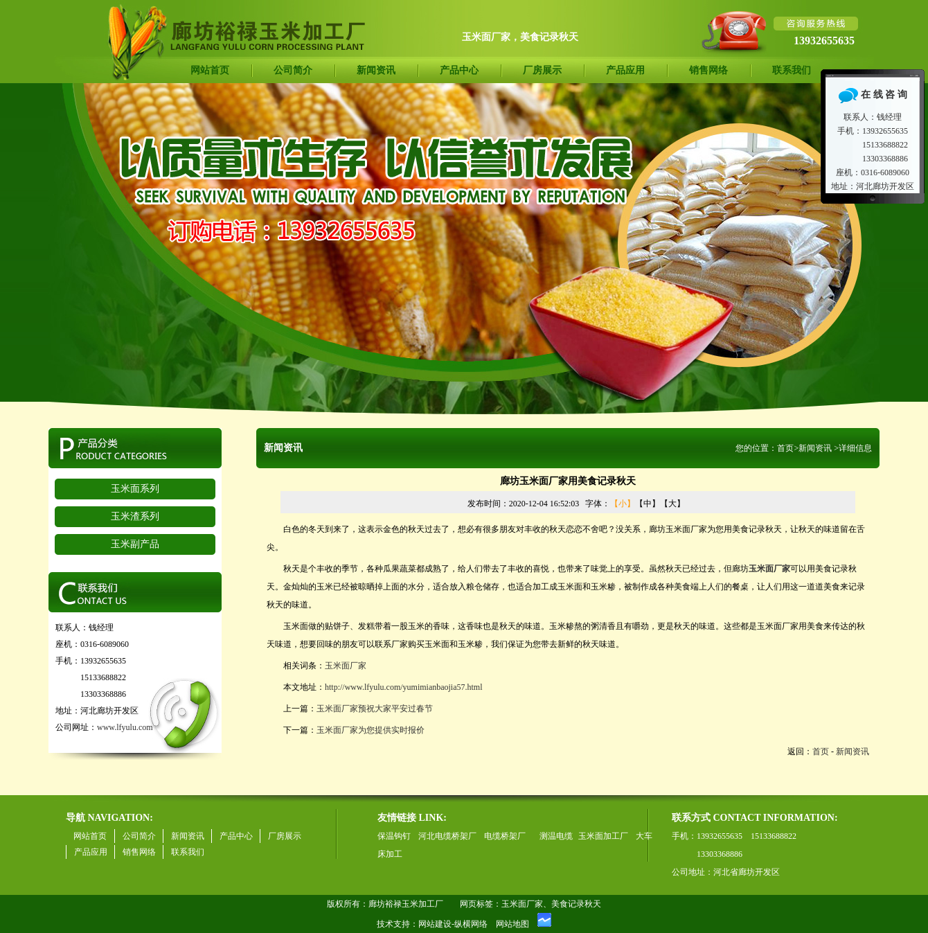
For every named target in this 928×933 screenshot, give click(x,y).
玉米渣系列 (135, 516)
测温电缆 (556, 836)
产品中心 (459, 70)
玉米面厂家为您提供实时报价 (370, 730)
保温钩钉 (394, 836)
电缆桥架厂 (505, 836)
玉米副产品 (135, 544)
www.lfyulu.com (125, 727)
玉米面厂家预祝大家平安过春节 (374, 708)
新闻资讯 (376, 70)
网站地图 (512, 924)
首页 (785, 448)
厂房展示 (542, 70)
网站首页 (209, 70)
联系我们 (791, 70)
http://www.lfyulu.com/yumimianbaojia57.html (404, 687)
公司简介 (293, 70)
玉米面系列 (135, 488)
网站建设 (435, 924)
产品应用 (625, 70)
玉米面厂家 (345, 665)
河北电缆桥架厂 (447, 836)
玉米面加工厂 (603, 836)
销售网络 (708, 70)
